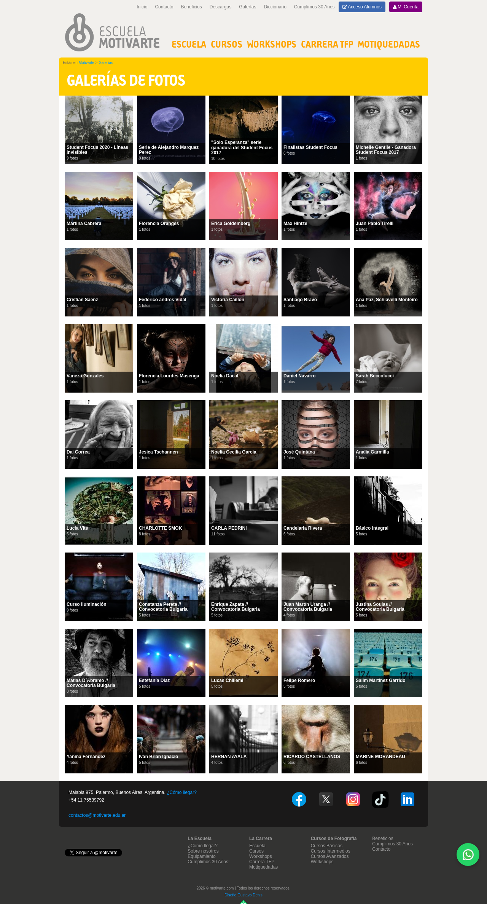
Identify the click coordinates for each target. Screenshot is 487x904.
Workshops (271, 44)
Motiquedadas (263, 867)
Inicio (142, 7)
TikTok (380, 799)
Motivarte (86, 63)
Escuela (189, 44)
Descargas (220, 7)
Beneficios (191, 7)
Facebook (299, 799)
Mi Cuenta (406, 7)
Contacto (164, 7)
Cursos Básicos (326, 845)
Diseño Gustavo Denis (243, 895)
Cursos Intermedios (330, 851)
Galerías (247, 7)
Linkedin (407, 799)
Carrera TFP (327, 44)
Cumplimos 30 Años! (208, 861)
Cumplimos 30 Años (314, 7)
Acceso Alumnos (362, 7)
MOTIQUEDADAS (389, 44)
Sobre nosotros (203, 851)
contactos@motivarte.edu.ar (97, 815)
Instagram (353, 799)
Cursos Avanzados (330, 856)
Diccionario (275, 7)
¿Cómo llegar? (182, 792)
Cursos (226, 44)
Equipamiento (201, 856)
